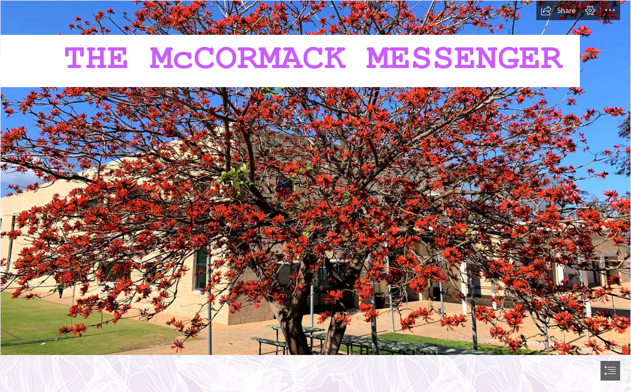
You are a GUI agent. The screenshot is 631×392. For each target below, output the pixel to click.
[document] (315, 196)
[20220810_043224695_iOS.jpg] (315, 178)
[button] (558, 10)
